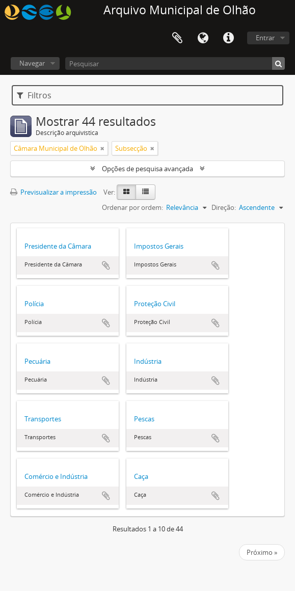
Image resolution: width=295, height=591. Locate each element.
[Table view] (145, 192)
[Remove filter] (102, 148)
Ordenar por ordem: (132, 207)
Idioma (203, 38)
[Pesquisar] (175, 63)
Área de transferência (177, 38)
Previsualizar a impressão (53, 192)
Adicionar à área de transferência (106, 265)
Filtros (34, 95)
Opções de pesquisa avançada (147, 168)
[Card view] (126, 192)
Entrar (265, 37)
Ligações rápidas (228, 38)
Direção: (223, 207)
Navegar (32, 63)
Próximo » (262, 552)
